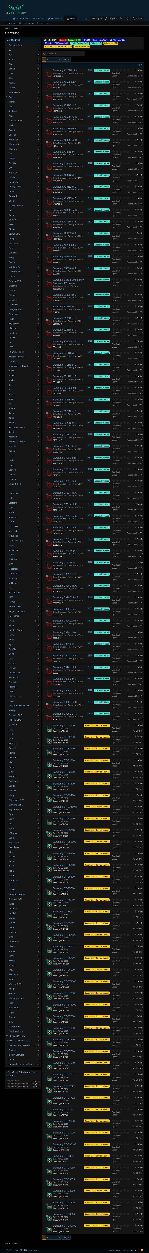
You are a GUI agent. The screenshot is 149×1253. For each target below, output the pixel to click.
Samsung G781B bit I (64, 481)
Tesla (11, 871)
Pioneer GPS (15, 696)
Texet (11, 875)
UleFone (13, 908)
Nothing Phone (16, 630)
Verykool (13, 932)
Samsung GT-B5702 (64, 911)
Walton (12, 960)
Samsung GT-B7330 (64, 1016)
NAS (11, 587)
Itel (10, 403)
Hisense (12, 328)
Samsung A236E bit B (64, 186)
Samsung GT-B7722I (64, 1097)
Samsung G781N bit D (65, 504)
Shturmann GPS (16, 800)
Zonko (12, 1017)
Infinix (11, 370)
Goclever (13, 300)
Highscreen (14, 323)
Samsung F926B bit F (64, 399)
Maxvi (11, 512)
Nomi (11, 625)
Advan (12, 68)
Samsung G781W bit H (65, 551)
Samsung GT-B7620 (64, 1063)
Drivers (12, 1059)
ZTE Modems (15, 1026)
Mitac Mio (13, 536)
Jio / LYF (13, 422)
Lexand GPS (15, 484)
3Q (10, 54)
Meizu (11, 521)
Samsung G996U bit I (64, 667)
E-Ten (11, 224)
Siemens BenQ (16, 804)
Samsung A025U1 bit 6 (65, 70)
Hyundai (13, 361)
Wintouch (13, 974)
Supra (11, 838)
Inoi (10, 385)
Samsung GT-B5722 (64, 946)
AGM (11, 73)
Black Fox (13, 139)
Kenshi (12, 451)
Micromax (13, 526)
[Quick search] (63, 53)
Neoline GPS (15, 606)
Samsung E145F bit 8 (64, 295)
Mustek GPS (15, 573)
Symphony (14, 847)
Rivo (11, 762)
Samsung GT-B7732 (64, 1109)
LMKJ (11, 498)
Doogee (12, 238)
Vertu (11, 927)
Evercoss (13, 252)
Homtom (13, 333)
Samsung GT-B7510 (64, 1039)
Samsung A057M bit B (65, 117)
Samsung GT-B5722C (64, 958)
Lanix (11, 460)
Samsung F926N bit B (64, 411)
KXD (11, 455)
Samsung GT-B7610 (64, 1051)
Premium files (15, 45)
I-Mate (12, 408)
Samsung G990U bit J (64, 609)
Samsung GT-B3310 (64, 772)
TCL (11, 852)
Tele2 (11, 866)
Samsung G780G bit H (65, 458)
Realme (12, 748)
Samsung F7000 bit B (64, 341)
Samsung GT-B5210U (64, 842)
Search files (44, 23)
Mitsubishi (13, 550)
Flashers (13, 1050)
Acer (11, 64)
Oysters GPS (15, 672)
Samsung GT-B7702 (64, 1074)
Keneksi (12, 446)
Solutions (55, 18)
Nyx (10, 644)
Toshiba (12, 889)
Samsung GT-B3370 (64, 783)
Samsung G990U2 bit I (65, 632)
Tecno (11, 861)
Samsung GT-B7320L (64, 1004)
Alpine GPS (14, 92)
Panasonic (14, 677)
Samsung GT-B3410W (65, 807)
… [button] (55, 59)
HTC (11, 347)
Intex (11, 389)
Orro (11, 658)
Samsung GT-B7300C (64, 993)
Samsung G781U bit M (65, 516)
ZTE (11, 1022)
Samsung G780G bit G (65, 446)
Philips (12, 691)
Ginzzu (12, 290)
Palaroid (13, 687)
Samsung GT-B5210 (64, 830)
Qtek (11, 734)
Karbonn (13, 436)
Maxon (12, 507)
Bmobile (12, 163)
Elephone (13, 243)
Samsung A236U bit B (64, 221)
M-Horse (13, 583)
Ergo (11, 248)
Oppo (11, 654)
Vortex (12, 951)
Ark (10, 106)
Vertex (12, 922)
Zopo (11, 1012)
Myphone (13, 578)
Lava (11, 465)
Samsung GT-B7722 (64, 1086)
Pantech (13, 682)
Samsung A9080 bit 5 (64, 256)
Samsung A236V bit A (64, 233)
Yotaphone (14, 1007)
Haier (11, 319)
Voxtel (12, 955)
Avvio (11, 125)
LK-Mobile (13, 493)
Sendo (12, 786)
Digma (12, 229)
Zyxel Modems (16, 1031)
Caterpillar (13, 182)
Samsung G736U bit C (65, 434)
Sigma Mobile (15, 809)
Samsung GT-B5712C (64, 935)
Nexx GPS (14, 616)
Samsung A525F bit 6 (64, 245)
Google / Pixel (15, 309)
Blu (10, 153)
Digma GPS (14, 234)
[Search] (137, 18)
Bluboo (12, 158)
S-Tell (11, 771)
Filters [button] (137, 65)
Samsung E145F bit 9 (64, 306)
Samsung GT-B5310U (64, 865)
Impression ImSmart (18, 366)
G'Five (12, 276)
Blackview (13, 149)
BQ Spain (13, 172)
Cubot (11, 201)
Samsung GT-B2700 (64, 737)
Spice (11, 828)
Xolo (11, 1003)
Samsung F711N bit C (64, 364)
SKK (11, 814)
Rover (11, 767)
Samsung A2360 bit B (64, 163)
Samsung (13, 781)
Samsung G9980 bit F (64, 690)
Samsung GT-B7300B (64, 981)
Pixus (11, 701)
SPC (11, 823)
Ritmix (12, 753)
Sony (11, 819)
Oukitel (12, 663)
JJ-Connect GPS (17, 427)
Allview (12, 87)
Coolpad (13, 196)
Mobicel (12, 554)
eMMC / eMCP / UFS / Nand (22, 1040)
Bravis (12, 177)
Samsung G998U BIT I (65, 713)
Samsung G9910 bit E (64, 644)
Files (72, 18)
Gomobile (13, 304)
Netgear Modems (17, 611)
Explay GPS (14, 267)
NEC (11, 597)
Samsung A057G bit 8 (64, 105)
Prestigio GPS (15, 715)
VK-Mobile (14, 941)
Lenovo (12, 479)
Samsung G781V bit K (65, 527)
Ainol (11, 78)
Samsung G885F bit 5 (64, 574)
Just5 (11, 432)
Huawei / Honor (16, 352)
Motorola (13, 559)
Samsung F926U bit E (64, 423)
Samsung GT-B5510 (64, 888)
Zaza (55, 728)
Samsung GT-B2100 (64, 725)
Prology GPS (15, 720)
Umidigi (12, 913)
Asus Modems (15, 120)
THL (11, 885)
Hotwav (12, 337)
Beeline (12, 135)
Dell (10, 210)
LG (10, 488)
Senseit (12, 790)
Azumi (12, 130)
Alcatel (12, 83)
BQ (10, 168)
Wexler (12, 965)
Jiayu (11, 413)
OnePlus (13, 649)
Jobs (38, 18)
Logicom (13, 503)
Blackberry (14, 144)
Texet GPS (14, 880)
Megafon (13, 517)
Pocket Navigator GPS (19, 705)
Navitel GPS (14, 592)
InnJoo (12, 380)
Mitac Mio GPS (16, 540)
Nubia (11, 639)
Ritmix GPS (14, 757)
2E (10, 50)
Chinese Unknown (17, 1036)
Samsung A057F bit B (64, 93)
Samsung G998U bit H (65, 702)
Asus (11, 116)
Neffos (12, 602)
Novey (12, 635)
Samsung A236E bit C (64, 198)
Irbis (11, 399)
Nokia (11, 620)
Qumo (12, 738)
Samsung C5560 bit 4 (64, 268)
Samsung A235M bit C (65, 140)
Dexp (11, 215)
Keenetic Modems (17, 441)
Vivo (11, 937)
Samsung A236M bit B (65, 210)
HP (10, 342)
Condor (12, 191)
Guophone (14, 314)
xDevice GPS (15, 984)
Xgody (12, 989)
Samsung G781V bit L (64, 539)
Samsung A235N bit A (64, 152)
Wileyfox (13, 833)
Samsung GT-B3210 (64, 760)
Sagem (12, 776)
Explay (12, 262)
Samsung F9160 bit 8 (64, 388)
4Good (12, 59)
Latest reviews (28, 23)
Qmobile (13, 724)
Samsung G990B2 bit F (65, 597)
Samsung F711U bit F (64, 376)
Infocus (12, 375)
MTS (11, 564)
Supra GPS (14, 842)
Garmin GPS (15, 281)
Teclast (12, 856)
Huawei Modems (17, 356)
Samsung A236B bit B (64, 175)
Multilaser (13, 569)
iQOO (11, 394)
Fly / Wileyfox (15, 271)
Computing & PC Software (21, 1064)
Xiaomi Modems (16, 998)
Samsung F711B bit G (64, 353)
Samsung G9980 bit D (64, 679)
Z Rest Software (16, 1055)
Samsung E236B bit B (64, 318)
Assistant (13, 111)
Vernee (12, 918)
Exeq (11, 257)
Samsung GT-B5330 (64, 876)
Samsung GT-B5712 (64, 923)
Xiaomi (12, 993)
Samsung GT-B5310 (64, 853)
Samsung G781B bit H (65, 469)
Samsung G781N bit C (65, 492)
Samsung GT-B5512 (64, 900)
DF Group (13, 219)
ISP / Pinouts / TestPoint (20, 1045)
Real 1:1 (13, 743)
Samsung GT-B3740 (64, 818)
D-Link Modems (16, 205)
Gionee (12, 295)
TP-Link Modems (17, 894)
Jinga (11, 418)
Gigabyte (13, 286)
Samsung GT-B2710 (64, 748)
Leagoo (12, 470)
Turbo (11, 904)
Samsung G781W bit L (65, 562)
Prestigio (13, 710)
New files (12, 23)
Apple (11, 97)
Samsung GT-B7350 (64, 1028)
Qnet (11, 729)
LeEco (12, 474)
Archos (12, 102)
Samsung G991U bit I (64, 655)
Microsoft (13, 531)
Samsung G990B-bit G (65, 585)
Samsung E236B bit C (64, 329)
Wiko (11, 970)
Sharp (11, 795)
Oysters (12, 668)
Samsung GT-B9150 (64, 1121)
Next (65, 59)
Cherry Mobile (15, 186)
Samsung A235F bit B (64, 128)
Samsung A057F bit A (64, 82)
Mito (11, 545)
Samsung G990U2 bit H (65, 620)
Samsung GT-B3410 (64, 795)
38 (59, 59)
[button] (43, 18)
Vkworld (12, 946)
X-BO (11, 979)
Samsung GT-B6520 (64, 969)
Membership (22, 18)
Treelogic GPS (16, 899)
